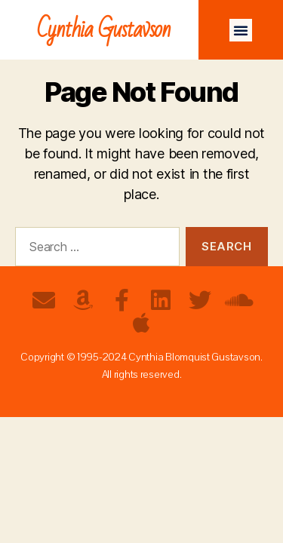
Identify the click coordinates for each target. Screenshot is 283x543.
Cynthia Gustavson (104, 29)
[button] (240, 30)
